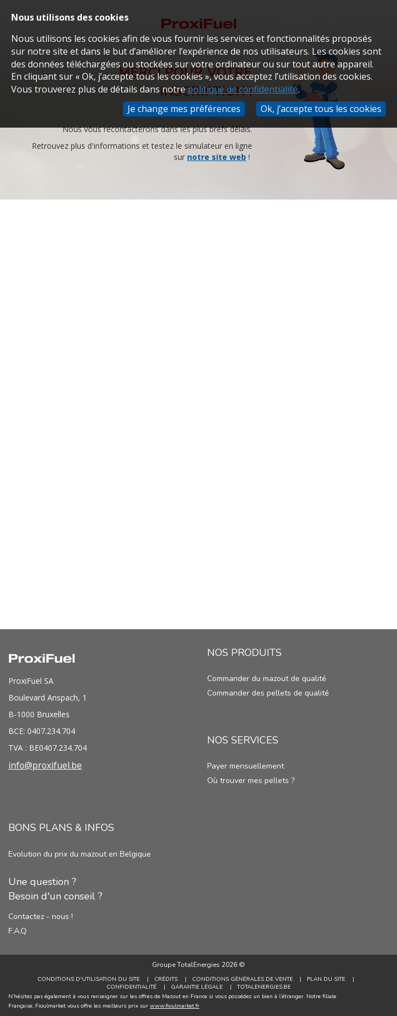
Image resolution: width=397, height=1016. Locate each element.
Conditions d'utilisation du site (88, 979)
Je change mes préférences (184, 109)
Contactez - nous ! (40, 916)
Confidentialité (131, 987)
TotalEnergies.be (264, 987)
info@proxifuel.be (45, 765)
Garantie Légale (197, 987)
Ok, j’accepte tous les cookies (321, 109)
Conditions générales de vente (242, 979)
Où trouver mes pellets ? (251, 780)
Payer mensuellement (245, 766)
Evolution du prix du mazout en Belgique (79, 854)
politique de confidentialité (243, 89)
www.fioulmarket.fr (174, 1006)
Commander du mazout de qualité (266, 678)
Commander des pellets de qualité (268, 693)
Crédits (166, 979)
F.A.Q (17, 931)
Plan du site (326, 979)
